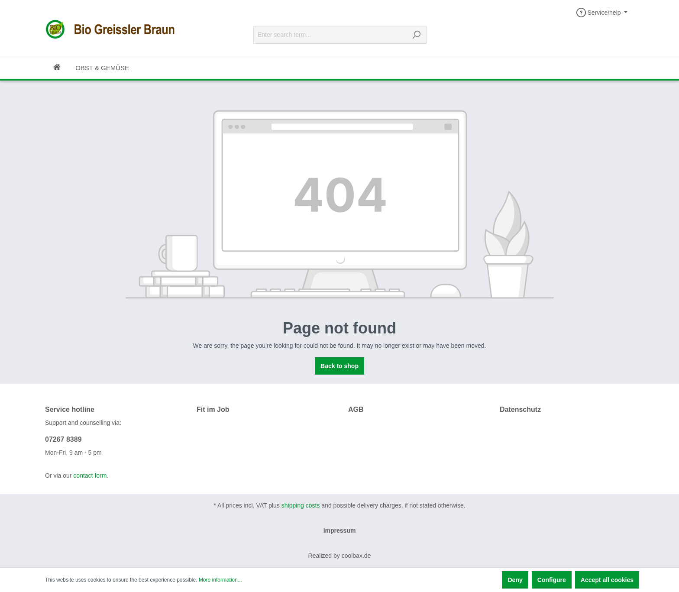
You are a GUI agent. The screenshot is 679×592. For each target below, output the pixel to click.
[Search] (416, 35)
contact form (90, 475)
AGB (356, 409)
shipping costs (300, 505)
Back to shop (339, 365)
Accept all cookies (607, 579)
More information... (220, 580)
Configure (551, 579)
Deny (515, 579)
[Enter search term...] (330, 35)
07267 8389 (63, 439)
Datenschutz (520, 409)
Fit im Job (213, 409)
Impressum (339, 530)
